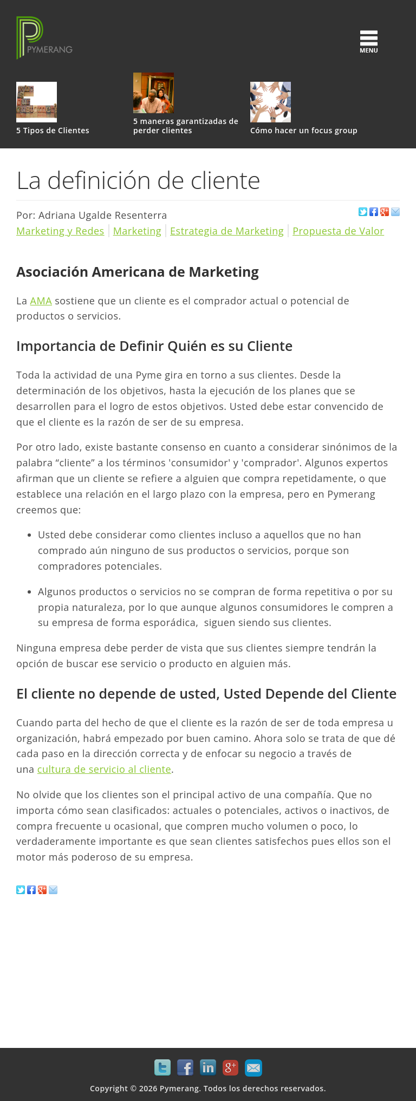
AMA (41, 300)
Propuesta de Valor (338, 230)
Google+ (230, 1068)
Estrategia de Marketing (227, 230)
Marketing (137, 230)
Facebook (185, 1068)
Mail (253, 1068)
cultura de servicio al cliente (104, 769)
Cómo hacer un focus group (304, 130)
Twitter (162, 1068)
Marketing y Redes (60, 230)
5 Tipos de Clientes (52, 130)
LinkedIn (208, 1068)
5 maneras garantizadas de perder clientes (185, 126)
